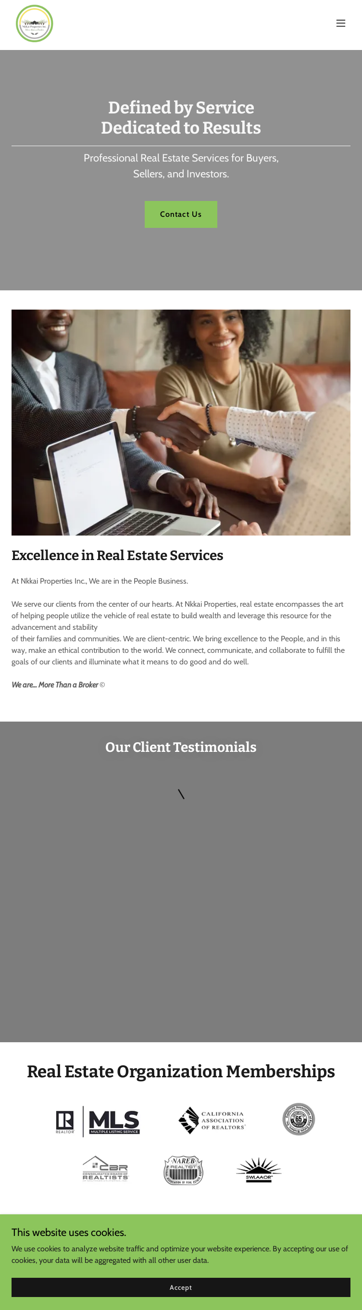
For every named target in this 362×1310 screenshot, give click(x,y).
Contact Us (180, 214)
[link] (34, 23)
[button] (340, 23)
